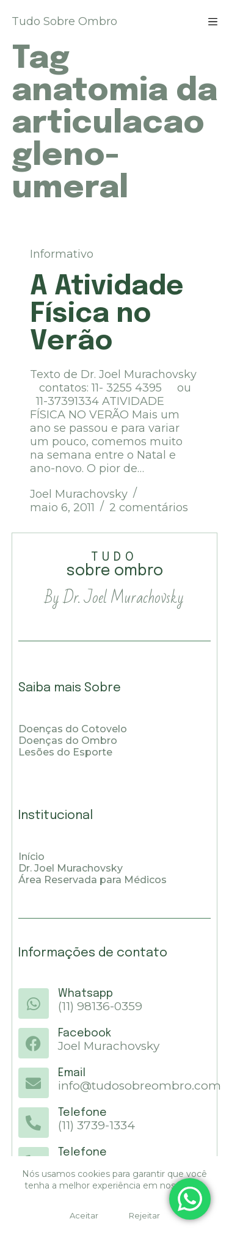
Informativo (61, 254)
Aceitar (84, 1215)
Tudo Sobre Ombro (64, 21)
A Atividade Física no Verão (107, 314)
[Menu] (212, 21)
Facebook (84, 1033)
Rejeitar (144, 1215)
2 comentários (148, 507)
